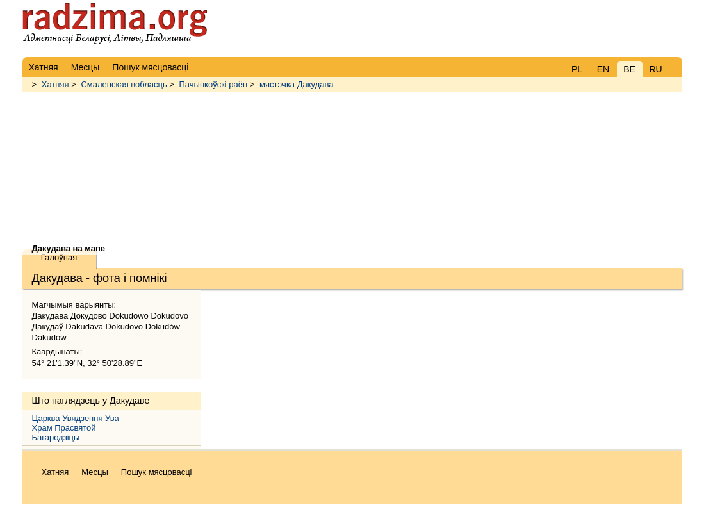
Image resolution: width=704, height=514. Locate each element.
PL (576, 69)
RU (655, 69)
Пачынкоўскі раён (213, 84)
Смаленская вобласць (124, 84)
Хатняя (55, 84)
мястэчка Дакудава (296, 84)
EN (603, 69)
